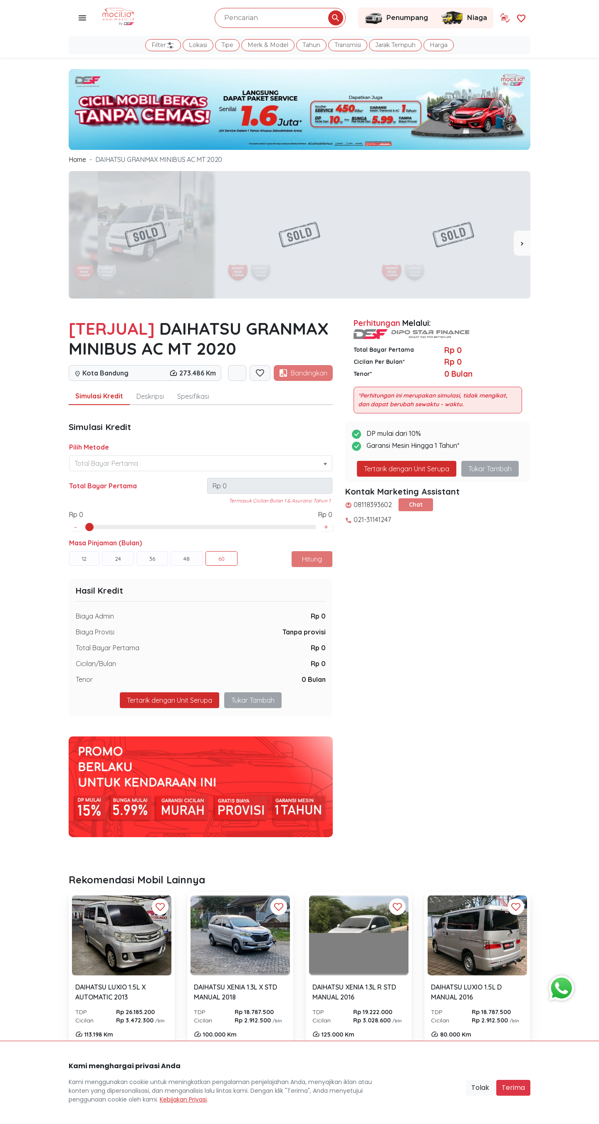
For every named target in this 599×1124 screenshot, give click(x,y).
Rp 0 (318, 616)
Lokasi (198, 45)
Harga (439, 45)
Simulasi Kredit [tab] (99, 396)
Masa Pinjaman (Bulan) (105, 543)
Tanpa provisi (304, 632)
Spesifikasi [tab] (193, 396)
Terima (513, 1087)
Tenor (84, 679)
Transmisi (347, 45)
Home (77, 159)
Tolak (480, 1087)
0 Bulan (314, 679)
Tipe (227, 45)
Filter (163, 45)
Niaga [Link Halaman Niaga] (464, 18)
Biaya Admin (95, 616)
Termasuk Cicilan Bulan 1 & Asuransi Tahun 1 (279, 500)
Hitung (312, 559)
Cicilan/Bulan (96, 663)
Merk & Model (268, 45)
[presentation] (522, 243)
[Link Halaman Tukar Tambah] (505, 18)
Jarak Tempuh (395, 45)
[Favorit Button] (160, 906)
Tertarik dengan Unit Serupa (169, 700)
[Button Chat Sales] (559, 986)
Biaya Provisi (95, 632)
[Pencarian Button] (335, 17)
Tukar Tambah (253, 700)
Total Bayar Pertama (103, 486)
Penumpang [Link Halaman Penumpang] (396, 18)
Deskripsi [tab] (150, 396)
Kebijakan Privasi (183, 1099)
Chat (416, 504)
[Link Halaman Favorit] (521, 18)
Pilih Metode (89, 447)
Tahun (311, 45)
